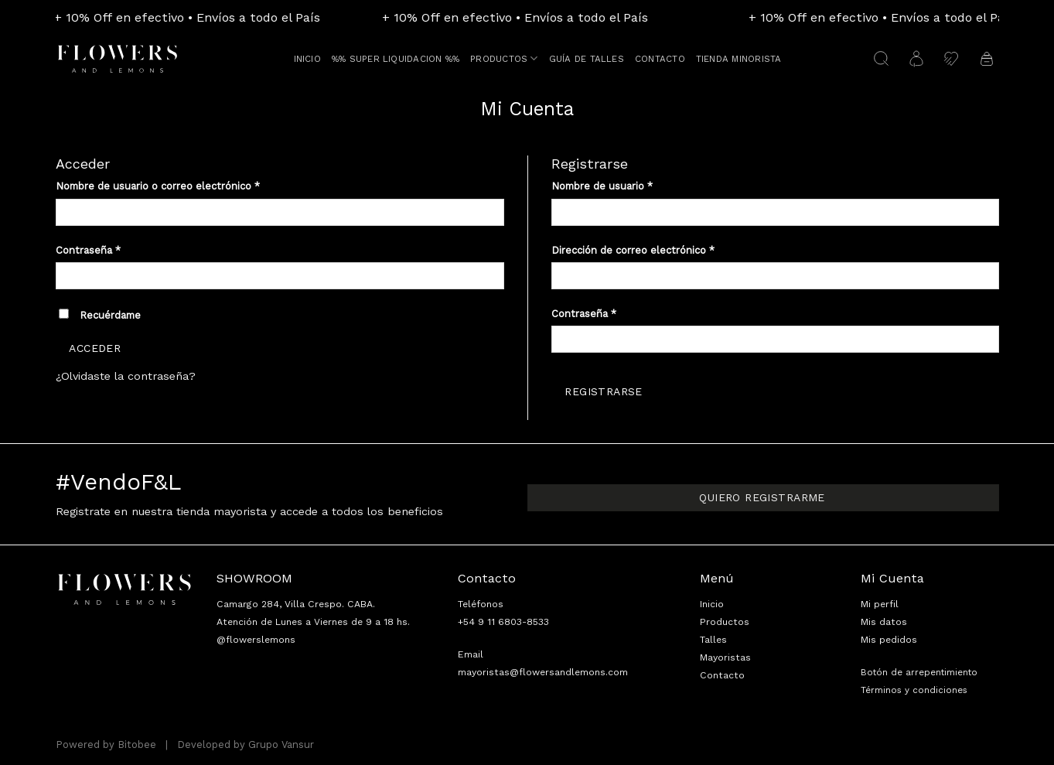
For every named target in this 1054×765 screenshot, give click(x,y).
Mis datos (884, 621)
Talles (713, 639)
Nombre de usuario (602, 186)
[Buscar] (881, 58)
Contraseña (88, 250)
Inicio (307, 58)
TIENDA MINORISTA (739, 58)
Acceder (95, 348)
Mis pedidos (889, 639)
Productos (504, 58)
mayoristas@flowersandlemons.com (543, 672)
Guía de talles (586, 58)
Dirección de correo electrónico (633, 250)
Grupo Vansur (281, 744)
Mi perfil (880, 604)
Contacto (660, 58)
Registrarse (604, 391)
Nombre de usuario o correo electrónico (158, 186)
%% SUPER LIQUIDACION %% (395, 58)
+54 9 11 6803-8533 (503, 621)
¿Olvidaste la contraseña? (126, 376)
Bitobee (137, 744)
